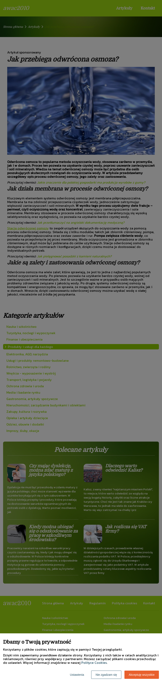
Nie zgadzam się (106, 674)
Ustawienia (77, 674)
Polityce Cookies (94, 662)
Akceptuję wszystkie (142, 674)
